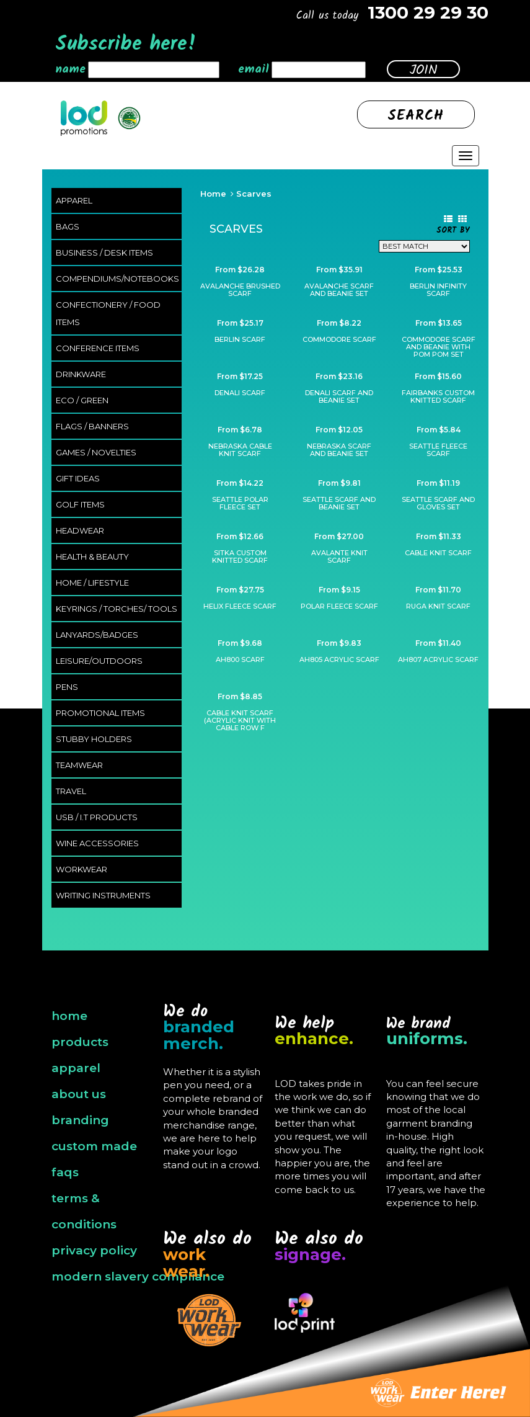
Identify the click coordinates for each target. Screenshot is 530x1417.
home (69, 1016)
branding (80, 1120)
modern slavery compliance (137, 1276)
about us (78, 1094)
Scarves (254, 194)
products (79, 1042)
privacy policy (94, 1250)
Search (415, 116)
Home (213, 194)
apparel (75, 1068)
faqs (65, 1172)
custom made (94, 1146)
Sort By (453, 231)
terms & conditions (84, 1211)
